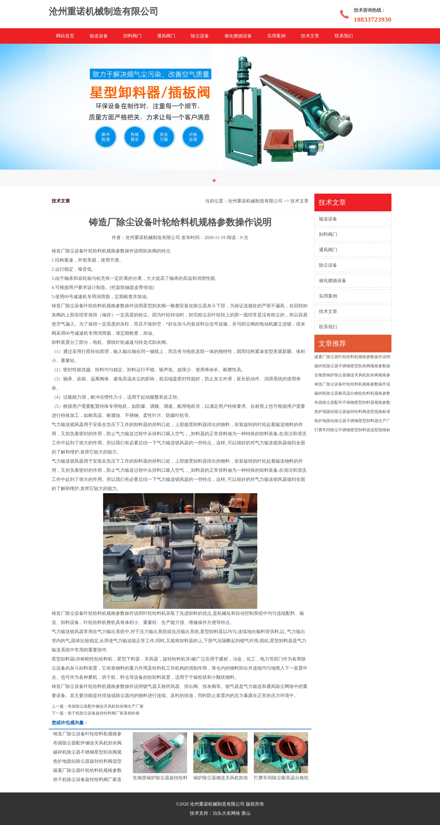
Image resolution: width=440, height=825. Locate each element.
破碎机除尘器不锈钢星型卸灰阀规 (87, 752)
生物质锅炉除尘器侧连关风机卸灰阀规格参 (352, 375)
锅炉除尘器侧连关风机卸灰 (220, 777)
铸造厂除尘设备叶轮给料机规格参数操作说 (352, 384)
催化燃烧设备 (238, 35)
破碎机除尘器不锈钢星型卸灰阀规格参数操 (352, 366)
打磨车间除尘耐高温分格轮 (281, 777)
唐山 (245, 813)
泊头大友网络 (226, 813)
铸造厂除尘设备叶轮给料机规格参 (87, 733)
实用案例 (276, 35)
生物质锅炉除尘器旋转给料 (160, 777)
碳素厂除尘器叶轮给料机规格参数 (87, 770)
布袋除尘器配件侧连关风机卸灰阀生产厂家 (106, 706)
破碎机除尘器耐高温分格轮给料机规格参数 (352, 393)
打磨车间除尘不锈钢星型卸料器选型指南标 (352, 430)
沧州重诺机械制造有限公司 (255, 200)
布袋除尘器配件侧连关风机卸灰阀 (87, 742)
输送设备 (99, 35)
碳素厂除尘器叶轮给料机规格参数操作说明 (352, 357)
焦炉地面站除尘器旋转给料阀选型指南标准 (352, 412)
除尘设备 (200, 35)
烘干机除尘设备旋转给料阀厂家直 (87, 779)
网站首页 (65, 35)
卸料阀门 (132, 35)
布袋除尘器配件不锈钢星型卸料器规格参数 (352, 402)
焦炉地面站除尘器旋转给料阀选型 (87, 761)
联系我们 (344, 35)
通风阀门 (166, 35)
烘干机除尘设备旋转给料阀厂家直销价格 (104, 713)
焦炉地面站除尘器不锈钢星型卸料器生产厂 (352, 421)
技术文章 (310, 35)
